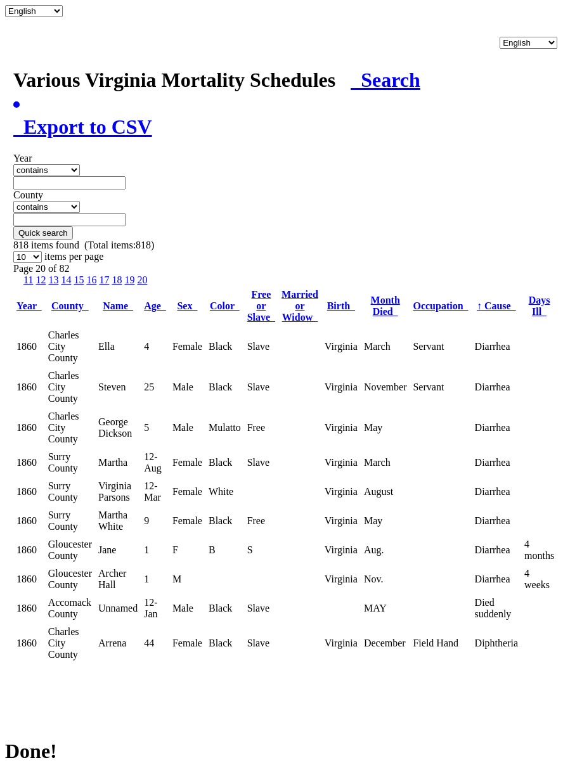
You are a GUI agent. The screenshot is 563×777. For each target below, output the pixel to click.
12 (41, 279)
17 (104, 279)
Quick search (43, 233)
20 (142, 279)
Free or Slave (261, 306)
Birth (341, 305)
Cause (496, 305)
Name (118, 305)
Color (225, 305)
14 (66, 279)
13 (53, 279)
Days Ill (539, 306)
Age (155, 305)
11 (28, 279)
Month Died (385, 306)
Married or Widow (300, 306)
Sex (187, 305)
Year (29, 305)
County (70, 305)
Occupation (440, 305)
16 (91, 279)
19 (129, 279)
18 (117, 279)
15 (79, 279)
